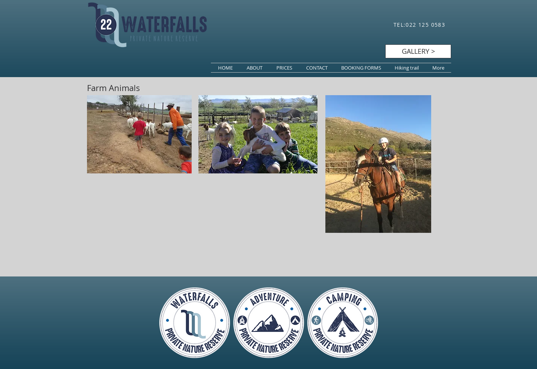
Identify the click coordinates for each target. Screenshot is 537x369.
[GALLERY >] (418, 51)
